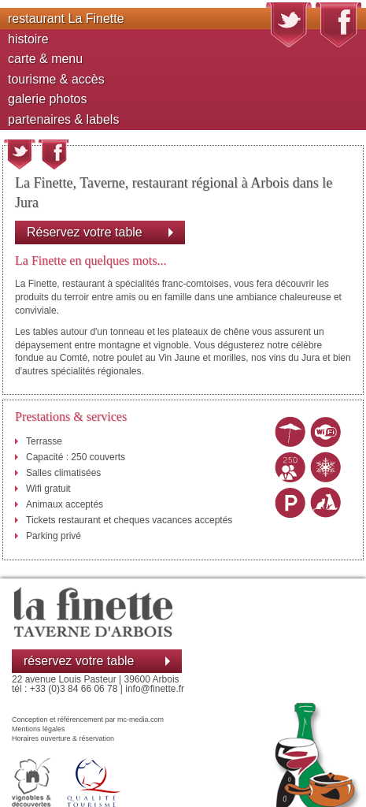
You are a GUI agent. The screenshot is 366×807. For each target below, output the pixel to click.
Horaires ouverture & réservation (63, 738)
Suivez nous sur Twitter (288, 24)
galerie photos (47, 99)
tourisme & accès (56, 79)
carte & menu (45, 58)
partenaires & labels (63, 119)
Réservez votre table (84, 232)
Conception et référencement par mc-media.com (88, 719)
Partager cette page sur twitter (19, 154)
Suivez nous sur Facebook (338, 24)
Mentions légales (38, 729)
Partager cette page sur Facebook (53, 154)
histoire (28, 39)
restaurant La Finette (66, 18)
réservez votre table (79, 661)
